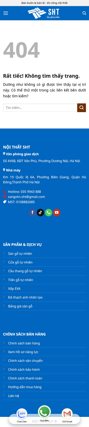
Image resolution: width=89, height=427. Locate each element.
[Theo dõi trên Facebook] (32, 212)
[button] (6, 13)
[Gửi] (81, 107)
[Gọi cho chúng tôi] (48, 212)
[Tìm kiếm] (84, 13)
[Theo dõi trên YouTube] (56, 212)
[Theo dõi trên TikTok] (40, 212)
